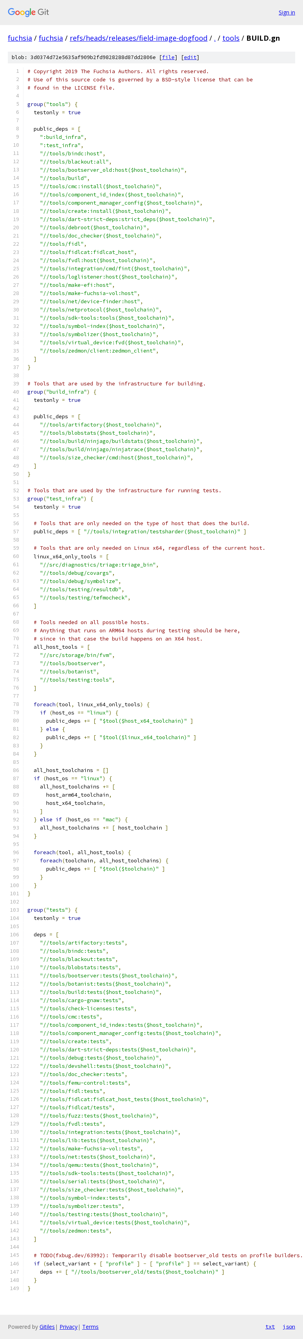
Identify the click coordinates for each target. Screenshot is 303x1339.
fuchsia (20, 38)
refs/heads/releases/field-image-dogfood (138, 38)
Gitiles (47, 1326)
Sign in (287, 12)
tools (231, 38)
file (168, 57)
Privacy (69, 1326)
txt (270, 1326)
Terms (90, 1326)
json (289, 1326)
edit (190, 57)
